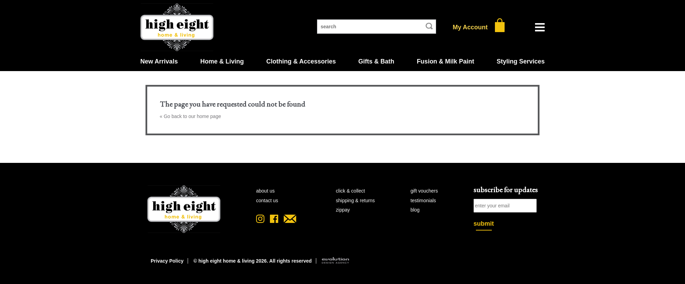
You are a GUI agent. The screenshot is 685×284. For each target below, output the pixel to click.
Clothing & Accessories (301, 61)
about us (265, 191)
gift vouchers (424, 191)
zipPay (343, 210)
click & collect (350, 191)
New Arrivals (159, 61)
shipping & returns (355, 200)
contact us (267, 200)
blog (415, 210)
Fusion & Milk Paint (445, 61)
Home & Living (222, 61)
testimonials (423, 200)
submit (483, 223)
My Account (470, 27)
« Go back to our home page (190, 116)
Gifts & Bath (376, 61)
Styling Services (521, 61)
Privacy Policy (167, 261)
